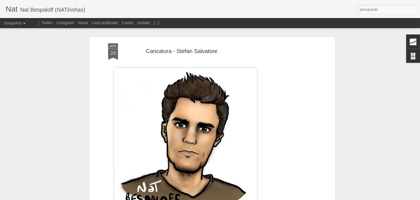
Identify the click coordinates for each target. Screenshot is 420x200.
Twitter (47, 23)
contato (143, 23)
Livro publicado (105, 23)
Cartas (127, 23)
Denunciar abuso (250, 197)
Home (83, 23)
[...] (156, 23)
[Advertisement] (285, 90)
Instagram (65, 23)
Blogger (232, 197)
